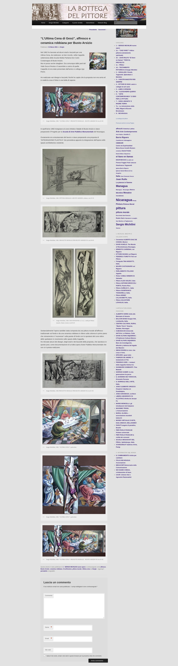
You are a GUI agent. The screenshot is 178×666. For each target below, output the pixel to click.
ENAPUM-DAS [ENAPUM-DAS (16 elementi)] (121, 160)
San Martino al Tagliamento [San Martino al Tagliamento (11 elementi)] (124, 221)
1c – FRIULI (120, 65)
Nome (48, 627)
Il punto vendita (77, 23)
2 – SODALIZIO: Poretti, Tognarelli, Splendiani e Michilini (124, 74)
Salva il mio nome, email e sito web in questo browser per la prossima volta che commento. (74, 656)
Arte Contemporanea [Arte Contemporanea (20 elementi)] (128, 132)
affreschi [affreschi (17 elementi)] (119, 129)
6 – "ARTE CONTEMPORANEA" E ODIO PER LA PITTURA (126, 96)
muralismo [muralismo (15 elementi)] (120, 196)
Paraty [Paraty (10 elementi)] (134, 200)
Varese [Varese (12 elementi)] (118, 228)
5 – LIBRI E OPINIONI (123, 89)
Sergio (62, 47)
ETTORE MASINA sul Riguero (126, 254)
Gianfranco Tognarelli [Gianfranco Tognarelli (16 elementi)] (124, 165)
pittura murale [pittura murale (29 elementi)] (122, 212)
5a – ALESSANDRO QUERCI (126, 91)
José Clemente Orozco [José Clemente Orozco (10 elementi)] (127, 176)
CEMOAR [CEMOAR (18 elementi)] (119, 143)
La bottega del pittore (122, 118)
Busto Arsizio (45, 569)
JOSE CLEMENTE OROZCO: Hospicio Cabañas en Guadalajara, (126, 389)
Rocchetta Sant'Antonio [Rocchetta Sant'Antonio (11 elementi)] (123, 215)
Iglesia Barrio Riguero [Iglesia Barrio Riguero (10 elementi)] (122, 168)
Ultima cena (86, 569)
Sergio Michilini (54, 23)
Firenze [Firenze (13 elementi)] (118, 162)
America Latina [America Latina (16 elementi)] (128, 129)
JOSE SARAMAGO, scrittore (126, 394)
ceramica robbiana (56, 569)
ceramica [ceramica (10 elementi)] (118, 151)
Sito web (48, 650)
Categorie (65, 23)
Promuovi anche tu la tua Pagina (125, 123)
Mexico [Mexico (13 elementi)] (132, 189)
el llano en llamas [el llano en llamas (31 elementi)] (124, 156)
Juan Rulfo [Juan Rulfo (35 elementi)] (121, 179)
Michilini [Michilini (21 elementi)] (119, 193)
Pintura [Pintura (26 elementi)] (119, 204)
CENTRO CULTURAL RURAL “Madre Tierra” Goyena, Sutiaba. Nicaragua (126, 326)
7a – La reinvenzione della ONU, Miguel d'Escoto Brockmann (125, 108)
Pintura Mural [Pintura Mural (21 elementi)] (128, 204)
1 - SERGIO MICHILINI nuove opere (74, 567)
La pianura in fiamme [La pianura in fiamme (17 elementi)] (124, 182)
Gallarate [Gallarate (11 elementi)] (133, 162)
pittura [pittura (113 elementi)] (120, 208)
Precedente (92, 29)
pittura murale (77, 569)
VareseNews (90, 23)
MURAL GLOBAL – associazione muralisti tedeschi (124, 415)
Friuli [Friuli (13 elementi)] (128, 162)
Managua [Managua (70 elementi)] (122, 186)
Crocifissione (67, 569)
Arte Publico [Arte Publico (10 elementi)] (119, 134)
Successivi (102, 29)
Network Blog (102, 23)
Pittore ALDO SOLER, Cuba (125, 281)
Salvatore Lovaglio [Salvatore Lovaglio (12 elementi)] (131, 218)
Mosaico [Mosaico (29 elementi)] (127, 193)
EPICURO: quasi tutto (123, 355)
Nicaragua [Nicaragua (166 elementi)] (124, 200)
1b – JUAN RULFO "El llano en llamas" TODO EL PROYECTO (125, 60)
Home (43, 23)
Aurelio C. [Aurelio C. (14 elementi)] (127, 134)
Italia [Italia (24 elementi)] (118, 176)
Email (48, 638)
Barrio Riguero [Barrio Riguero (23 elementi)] (122, 137)
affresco (103, 567)
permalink (44, 571)
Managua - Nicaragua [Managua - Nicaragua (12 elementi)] (122, 189)
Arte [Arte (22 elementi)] (118, 132)
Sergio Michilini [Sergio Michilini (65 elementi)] (125, 224)
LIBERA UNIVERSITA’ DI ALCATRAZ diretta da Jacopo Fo (126, 398)
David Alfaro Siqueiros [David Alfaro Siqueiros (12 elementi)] (123, 153)
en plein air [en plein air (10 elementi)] (130, 160)
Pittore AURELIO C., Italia (125, 288)
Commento (48, 595)
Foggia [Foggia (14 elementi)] (123, 162)
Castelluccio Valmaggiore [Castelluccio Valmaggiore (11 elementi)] (124, 140)
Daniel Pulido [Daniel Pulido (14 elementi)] (126, 151)
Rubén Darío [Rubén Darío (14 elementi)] (120, 218)
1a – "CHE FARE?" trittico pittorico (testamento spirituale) (125, 53)
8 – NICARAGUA (122, 113)
